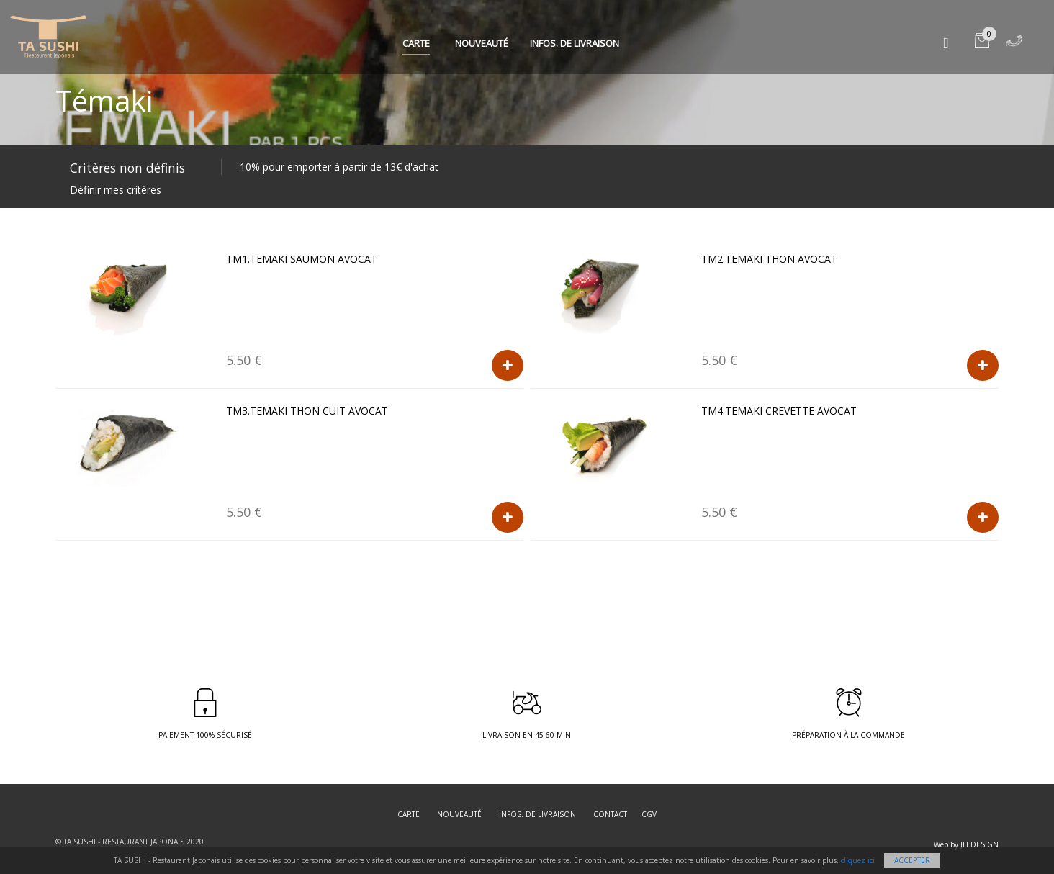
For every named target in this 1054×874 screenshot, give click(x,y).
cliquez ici (858, 860)
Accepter (912, 860)
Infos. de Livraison (574, 43)
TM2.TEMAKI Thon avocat (769, 259)
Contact (610, 814)
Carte (416, 43)
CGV (649, 814)
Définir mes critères (115, 190)
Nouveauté (481, 43)
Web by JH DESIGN (966, 844)
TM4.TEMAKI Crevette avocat (779, 411)
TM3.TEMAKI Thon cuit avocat (307, 411)
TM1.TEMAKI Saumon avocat (301, 259)
